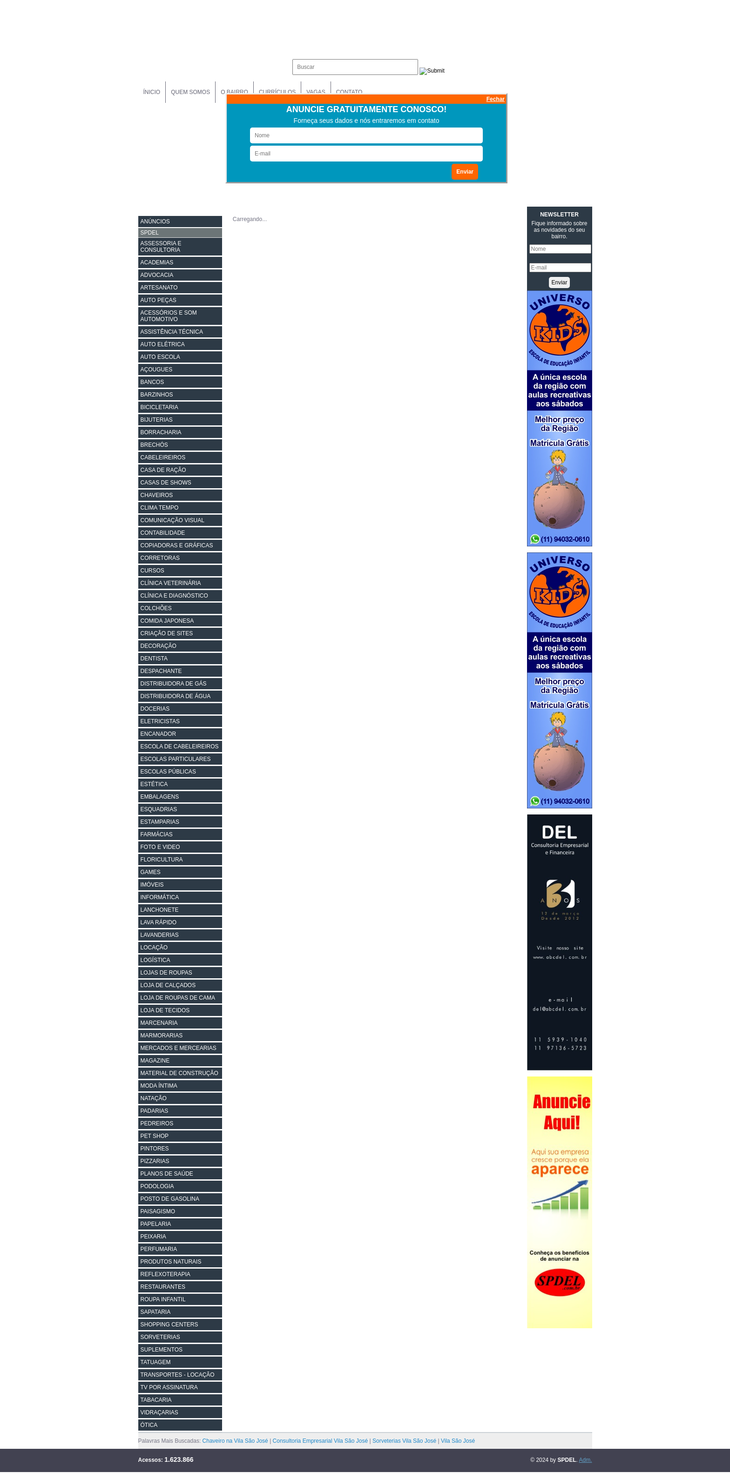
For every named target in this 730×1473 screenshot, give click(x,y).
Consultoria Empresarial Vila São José (320, 1441)
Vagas (315, 92)
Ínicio (152, 92)
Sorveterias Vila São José (404, 1441)
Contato (349, 92)
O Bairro (234, 92)
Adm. (585, 1460)
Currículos (277, 92)
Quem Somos (190, 92)
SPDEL (150, 232)
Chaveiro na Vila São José (235, 1441)
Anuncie (568, 92)
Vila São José (458, 1441)
